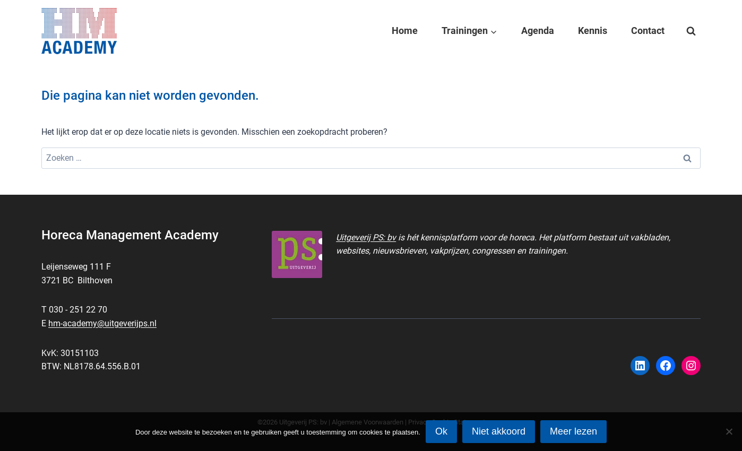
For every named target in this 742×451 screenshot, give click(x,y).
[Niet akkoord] (728, 431)
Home (405, 30)
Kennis (592, 30)
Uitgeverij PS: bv (366, 237)
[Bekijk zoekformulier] (691, 31)
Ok (441, 431)
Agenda (537, 30)
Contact (648, 30)
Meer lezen (573, 431)
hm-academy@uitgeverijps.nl (102, 323)
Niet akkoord (498, 431)
